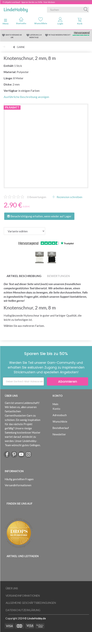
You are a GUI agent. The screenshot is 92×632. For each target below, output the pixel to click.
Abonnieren (67, 381)
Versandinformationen (18, 485)
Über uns (12, 588)
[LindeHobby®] (16, 9)
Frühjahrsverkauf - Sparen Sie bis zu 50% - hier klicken (29, 2)
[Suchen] (86, 9)
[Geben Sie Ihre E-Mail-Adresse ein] (23, 381)
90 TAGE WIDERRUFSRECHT (59, 35)
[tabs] (80, 21)
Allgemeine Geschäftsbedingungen (31, 602)
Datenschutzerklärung (23, 610)
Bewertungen (36, 197)
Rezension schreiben (69, 197)
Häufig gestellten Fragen (19, 479)
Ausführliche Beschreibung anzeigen (26, 96)
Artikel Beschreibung (24, 276)
